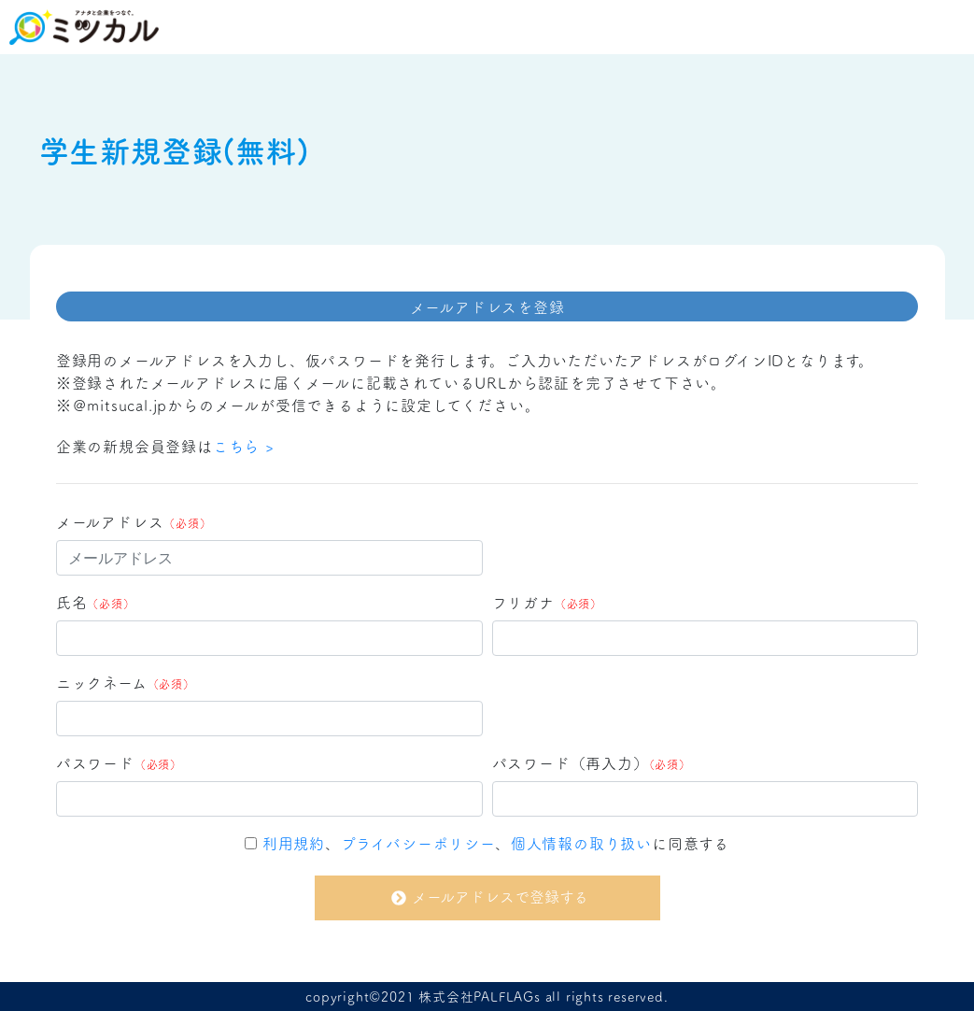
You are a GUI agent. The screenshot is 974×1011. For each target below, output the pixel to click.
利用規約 (293, 843)
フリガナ (547, 601)
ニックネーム (125, 682)
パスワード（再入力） (591, 762)
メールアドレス (134, 521)
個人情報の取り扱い (581, 843)
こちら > (244, 445)
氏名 (95, 601)
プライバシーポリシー (418, 843)
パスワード (119, 762)
